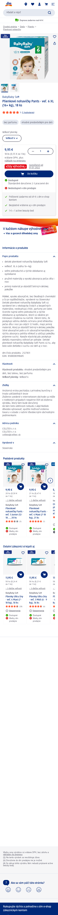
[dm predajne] (26, 4)
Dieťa (22, 27)
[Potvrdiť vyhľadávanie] (49, 12)
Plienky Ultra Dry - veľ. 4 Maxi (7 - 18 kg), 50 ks (14, 599)
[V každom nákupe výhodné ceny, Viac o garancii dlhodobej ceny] (29, 231)
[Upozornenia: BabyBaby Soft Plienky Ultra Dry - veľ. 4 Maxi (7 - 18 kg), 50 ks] (13, 610)
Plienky (31, 27)
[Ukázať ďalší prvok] (50, 480)
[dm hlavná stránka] (8, 4)
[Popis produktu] (29, 256)
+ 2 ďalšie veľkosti (14, 500)
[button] (53, 4)
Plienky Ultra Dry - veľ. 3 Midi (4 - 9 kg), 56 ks (38, 599)
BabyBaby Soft (10, 97)
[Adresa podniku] (29, 423)
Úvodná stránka (10, 27)
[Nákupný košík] (46, 4)
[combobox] (29, 12)
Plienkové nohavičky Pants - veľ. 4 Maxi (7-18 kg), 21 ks (38, 513)
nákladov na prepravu (12, 854)
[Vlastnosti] (29, 364)
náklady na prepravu (15, 161)
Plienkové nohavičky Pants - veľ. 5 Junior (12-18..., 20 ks (15, 513)
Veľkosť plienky (9, 132)
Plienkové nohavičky (12, 29)
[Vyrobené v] (29, 443)
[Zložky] (29, 385)
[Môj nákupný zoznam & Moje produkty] (32, 4)
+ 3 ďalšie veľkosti (14, 588)
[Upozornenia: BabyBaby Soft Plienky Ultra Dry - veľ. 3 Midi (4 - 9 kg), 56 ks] (36, 610)
